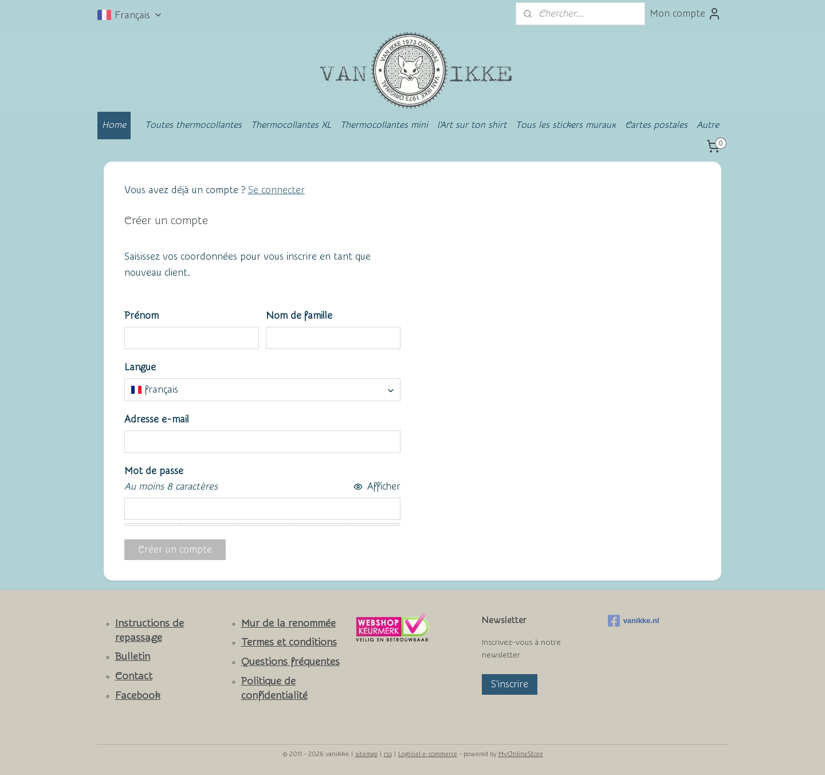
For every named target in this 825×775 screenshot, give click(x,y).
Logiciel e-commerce (427, 754)
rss (388, 754)
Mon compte (685, 14)
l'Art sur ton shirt (471, 125)
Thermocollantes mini (384, 125)
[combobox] (262, 390)
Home (114, 125)
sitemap (366, 754)
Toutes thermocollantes (193, 125)
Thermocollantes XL (291, 125)
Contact (133, 676)
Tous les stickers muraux (566, 125)
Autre (708, 125)
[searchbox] (262, 390)
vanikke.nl (633, 621)
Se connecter (276, 190)
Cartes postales (656, 125)
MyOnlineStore (520, 754)
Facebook (137, 696)
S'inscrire (509, 684)
